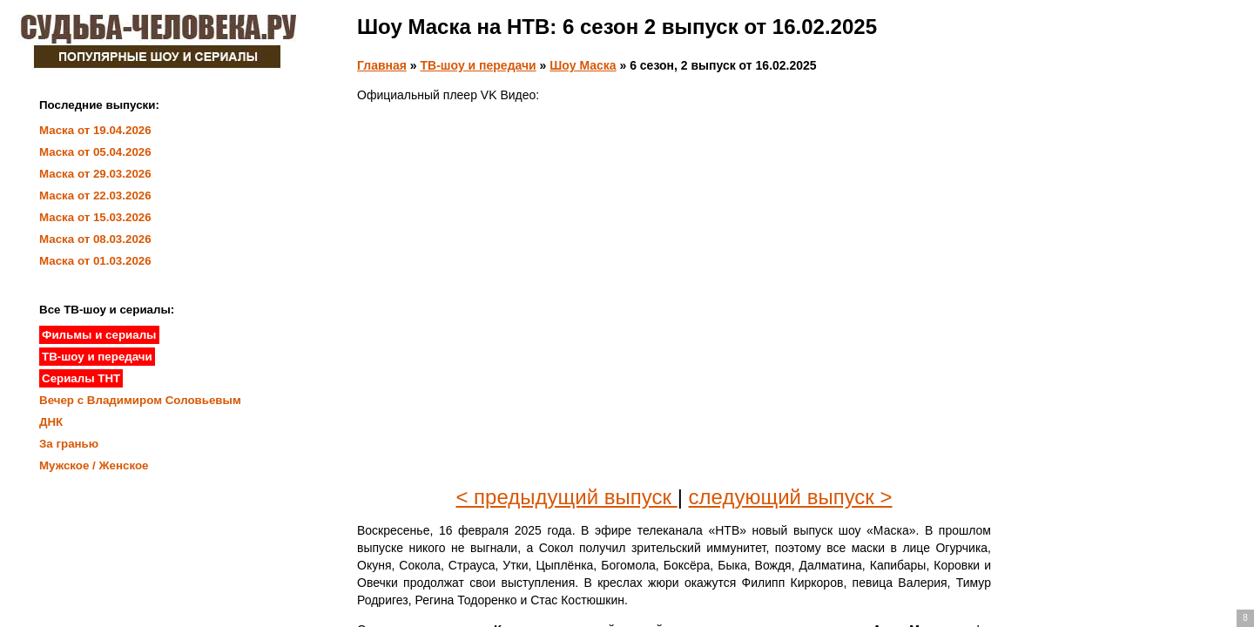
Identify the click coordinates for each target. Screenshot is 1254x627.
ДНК (51, 421)
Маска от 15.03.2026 (95, 217)
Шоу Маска (582, 65)
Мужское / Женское (94, 465)
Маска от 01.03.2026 (95, 260)
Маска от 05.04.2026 (95, 151)
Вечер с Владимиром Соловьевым (140, 400)
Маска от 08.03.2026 (95, 239)
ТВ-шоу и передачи (478, 65)
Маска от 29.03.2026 (95, 173)
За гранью (68, 443)
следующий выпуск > (791, 497)
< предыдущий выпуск (566, 497)
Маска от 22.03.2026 (95, 195)
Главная (382, 65)
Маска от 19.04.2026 (95, 130)
